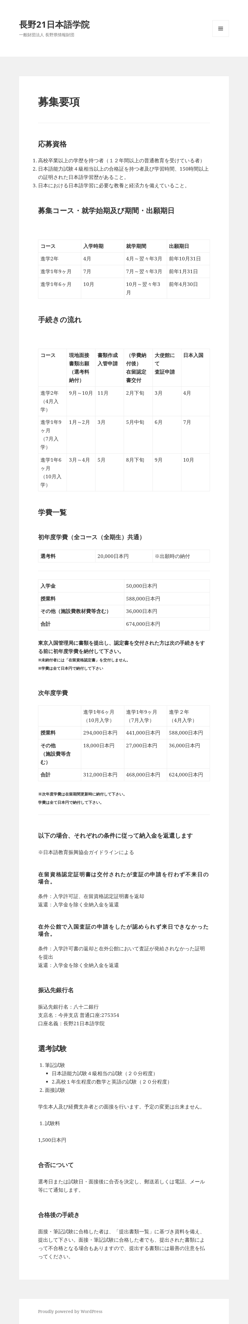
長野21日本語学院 (54, 24)
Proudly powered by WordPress (70, 1311)
